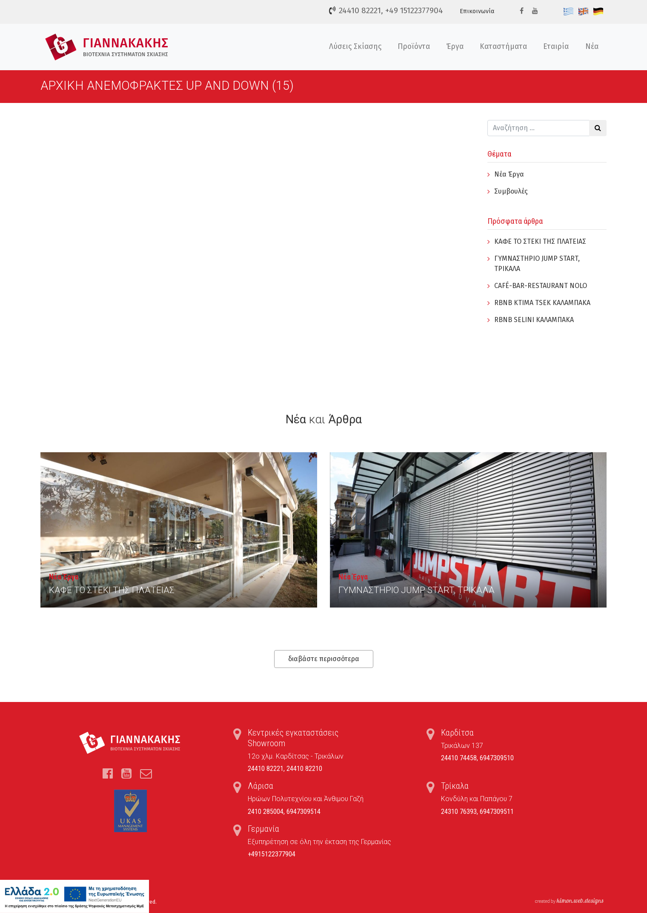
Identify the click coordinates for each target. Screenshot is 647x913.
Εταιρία (556, 46)
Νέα (591, 46)
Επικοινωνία (477, 11)
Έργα (455, 46)
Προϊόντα (414, 46)
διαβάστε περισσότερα (323, 659)
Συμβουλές (511, 191)
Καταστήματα (503, 46)
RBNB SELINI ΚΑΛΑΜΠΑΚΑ (534, 320)
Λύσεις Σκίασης (355, 46)
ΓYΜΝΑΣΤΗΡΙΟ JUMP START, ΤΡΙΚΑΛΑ (416, 590)
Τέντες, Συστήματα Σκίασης (106, 47)
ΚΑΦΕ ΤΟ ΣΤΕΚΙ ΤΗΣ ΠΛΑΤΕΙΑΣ (540, 241)
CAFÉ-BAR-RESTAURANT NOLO (540, 286)
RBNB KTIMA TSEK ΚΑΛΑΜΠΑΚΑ (542, 303)
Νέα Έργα (509, 174)
